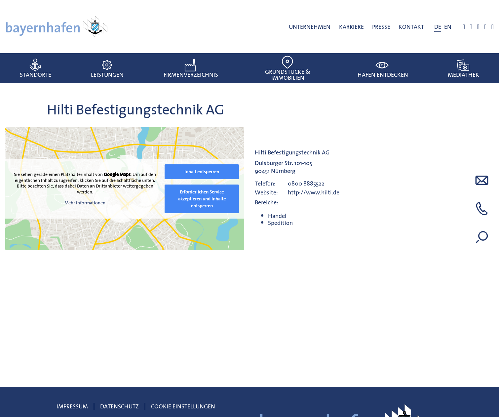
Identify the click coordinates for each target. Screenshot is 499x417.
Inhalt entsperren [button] (201, 171)
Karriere (351, 26)
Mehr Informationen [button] (84, 203)
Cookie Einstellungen (183, 406)
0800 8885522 (306, 183)
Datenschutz (119, 406)
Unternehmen (309, 26)
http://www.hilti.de (313, 192)
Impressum (72, 406)
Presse (381, 26)
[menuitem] (437, 27)
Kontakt (411, 26)
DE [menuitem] (437, 26)
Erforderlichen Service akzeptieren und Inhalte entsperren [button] (202, 198)
